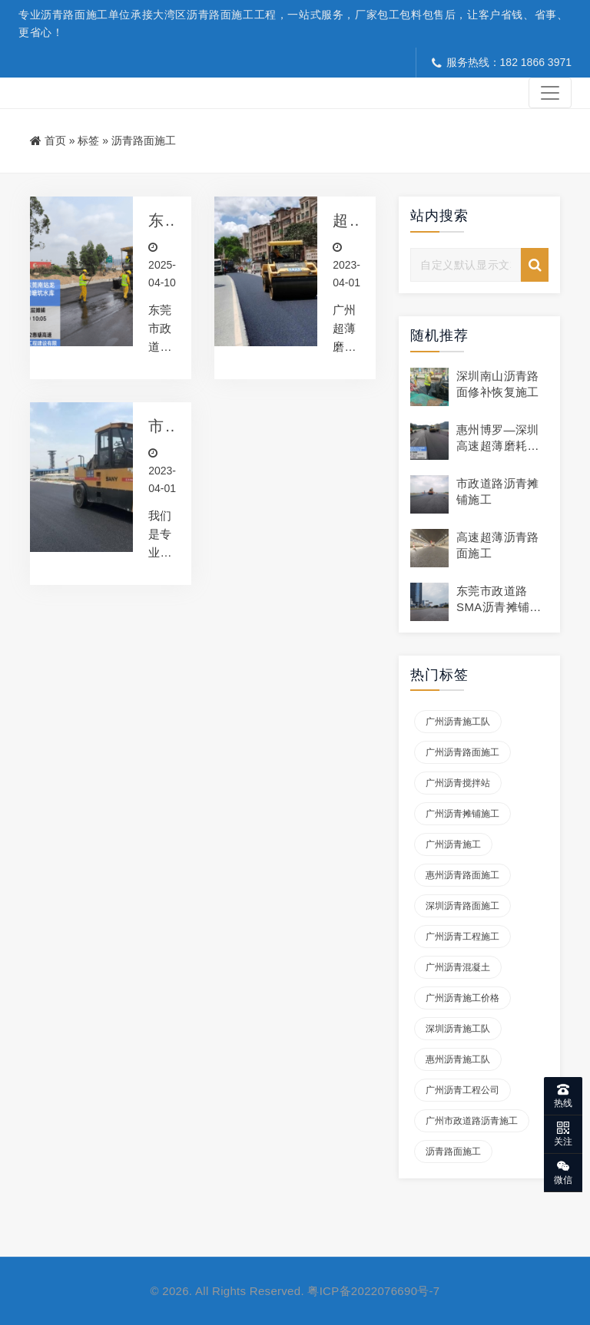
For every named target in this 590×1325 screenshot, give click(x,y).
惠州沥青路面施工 (462, 875)
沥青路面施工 (453, 1151)
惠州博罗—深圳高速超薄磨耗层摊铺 (497, 445)
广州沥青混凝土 (458, 967)
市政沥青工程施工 (156, 429)
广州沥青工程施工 (462, 936)
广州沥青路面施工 (462, 752)
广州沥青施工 (453, 844)
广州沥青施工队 (458, 721)
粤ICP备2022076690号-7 (373, 1290)
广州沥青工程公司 (462, 1090)
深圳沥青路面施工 (462, 905)
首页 (55, 140)
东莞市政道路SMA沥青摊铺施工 (499, 606)
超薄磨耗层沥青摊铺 (341, 221)
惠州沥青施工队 (458, 1059)
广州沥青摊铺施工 (462, 813)
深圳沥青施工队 (458, 1028)
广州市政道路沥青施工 (472, 1120)
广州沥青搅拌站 (458, 783)
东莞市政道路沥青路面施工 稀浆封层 (156, 221)
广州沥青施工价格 (462, 998)
